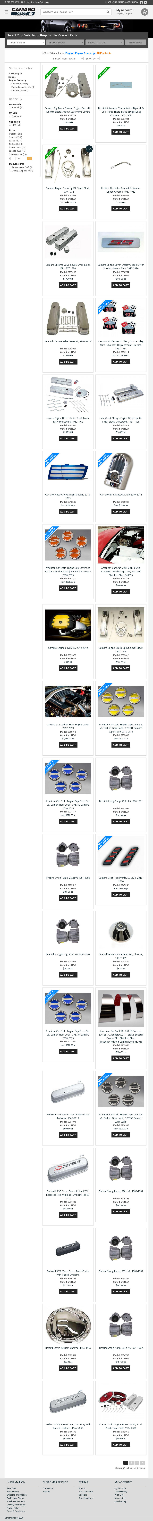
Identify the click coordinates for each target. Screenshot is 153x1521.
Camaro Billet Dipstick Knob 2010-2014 (121, 494)
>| (143, 1462)
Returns (46, 1491)
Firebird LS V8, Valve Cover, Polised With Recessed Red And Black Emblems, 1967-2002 (68, 1195)
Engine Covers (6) (19, 83)
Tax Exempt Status (15, 1498)
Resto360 (11, 1488)
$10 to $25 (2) (15, 137)
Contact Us (27, 2)
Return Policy (13, 1491)
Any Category (15, 73)
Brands (82, 1488)
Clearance (15, 116)
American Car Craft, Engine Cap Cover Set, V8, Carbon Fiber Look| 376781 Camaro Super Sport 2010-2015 (121, 728)
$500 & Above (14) (18, 154)
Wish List (119, 1495)
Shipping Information (17, 1495)
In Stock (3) (16, 107)
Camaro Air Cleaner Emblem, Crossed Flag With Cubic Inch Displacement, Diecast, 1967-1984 (120, 345)
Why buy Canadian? (16, 1501)
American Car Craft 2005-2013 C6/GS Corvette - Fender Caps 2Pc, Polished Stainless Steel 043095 (121, 571)
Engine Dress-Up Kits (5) (22, 87)
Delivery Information (16, 1504)
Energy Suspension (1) (21, 170)
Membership (121, 1501)
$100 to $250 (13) (17, 147)
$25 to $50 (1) (15, 140)
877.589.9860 (12, 2)
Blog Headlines (86, 1498)
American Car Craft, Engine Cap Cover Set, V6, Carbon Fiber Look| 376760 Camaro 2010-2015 (121, 1118)
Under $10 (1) (15, 134)
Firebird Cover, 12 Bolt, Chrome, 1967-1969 (68, 1347)
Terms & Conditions (16, 1511)
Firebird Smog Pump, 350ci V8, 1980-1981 (121, 1191)
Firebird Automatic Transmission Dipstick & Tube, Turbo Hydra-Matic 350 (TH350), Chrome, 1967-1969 (121, 112)
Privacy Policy (13, 1508)
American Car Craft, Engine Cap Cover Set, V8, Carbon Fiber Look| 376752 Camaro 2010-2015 (68, 805)
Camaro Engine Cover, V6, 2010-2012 (68, 647)
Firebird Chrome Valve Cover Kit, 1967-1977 (68, 341)
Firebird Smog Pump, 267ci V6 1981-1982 (68, 877)
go (29, 158)
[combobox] (26, 42)
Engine (69, 53)
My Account (120, 1488)
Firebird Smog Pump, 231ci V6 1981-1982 (121, 1347)
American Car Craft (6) (21, 167)
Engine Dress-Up (85, 53)
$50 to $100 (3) (16, 144)
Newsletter (120, 1498)
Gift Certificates (86, 1491)
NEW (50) (15, 125)
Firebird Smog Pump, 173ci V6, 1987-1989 (68, 954)
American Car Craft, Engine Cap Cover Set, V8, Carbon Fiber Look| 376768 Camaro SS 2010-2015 (68, 571)
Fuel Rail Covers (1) (20, 90)
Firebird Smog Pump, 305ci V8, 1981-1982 (121, 1271)
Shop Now (135, 42)
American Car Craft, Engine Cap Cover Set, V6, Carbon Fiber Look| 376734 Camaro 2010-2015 (68, 1034)
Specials (83, 1495)
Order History (121, 1491)
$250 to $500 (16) (17, 151)
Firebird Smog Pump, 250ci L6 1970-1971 (121, 801)
